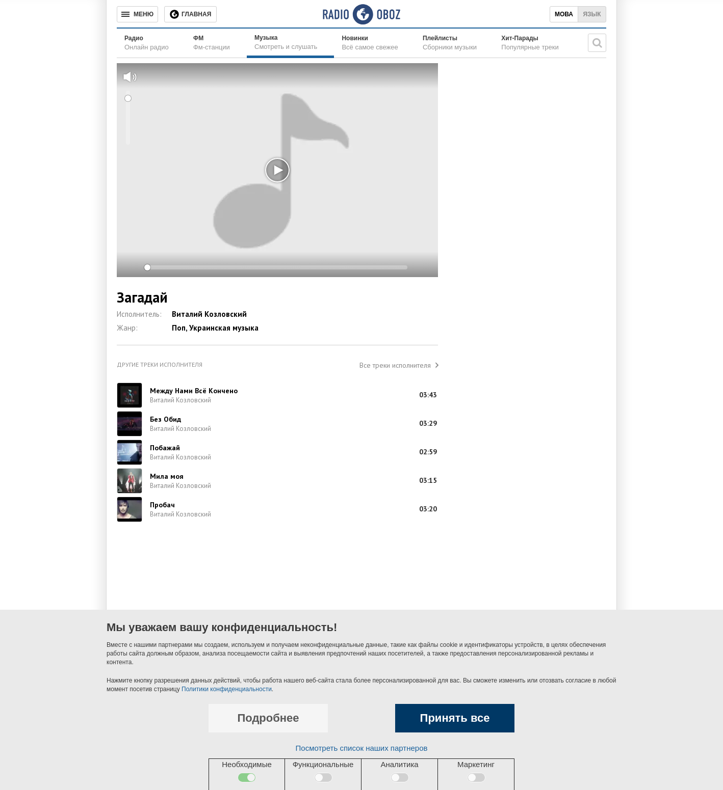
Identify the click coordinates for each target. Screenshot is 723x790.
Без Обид (165, 419)
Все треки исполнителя (395, 365)
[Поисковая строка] (597, 43)
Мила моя (167, 476)
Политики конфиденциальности (227, 689)
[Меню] (137, 14)
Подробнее (268, 718)
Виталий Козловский (209, 314)
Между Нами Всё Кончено (194, 390)
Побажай (165, 447)
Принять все (455, 718)
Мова (564, 14)
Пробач (162, 504)
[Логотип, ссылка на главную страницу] (361, 14)
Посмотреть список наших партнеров (362, 748)
